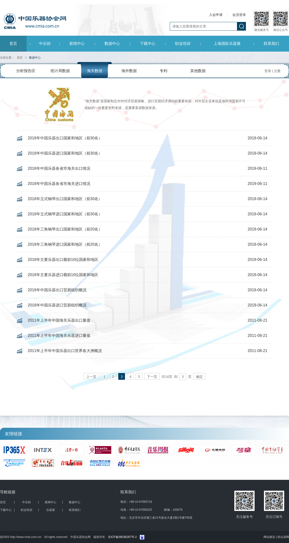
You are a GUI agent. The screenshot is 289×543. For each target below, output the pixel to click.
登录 (267, 71)
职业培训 (182, 43)
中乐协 (45, 43)
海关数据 (94, 71)
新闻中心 (77, 43)
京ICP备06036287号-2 (122, 537)
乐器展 (50, 510)
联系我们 (271, 43)
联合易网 (283, 537)
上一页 (91, 377)
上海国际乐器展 (227, 43)
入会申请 (216, 15)
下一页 (152, 377)
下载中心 (147, 43)
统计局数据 (60, 71)
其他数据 (198, 71)
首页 (13, 43)
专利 (163, 71)
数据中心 (112, 43)
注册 (277, 71)
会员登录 (239, 15)
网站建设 (269, 537)
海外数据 (129, 71)
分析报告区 (25, 71)
